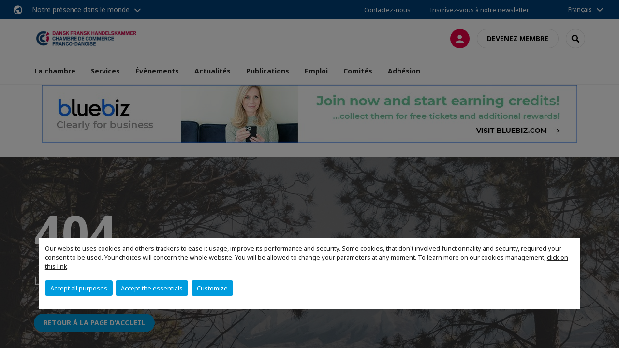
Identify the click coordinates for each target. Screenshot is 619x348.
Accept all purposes (78, 288)
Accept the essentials (152, 288)
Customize (212, 288)
